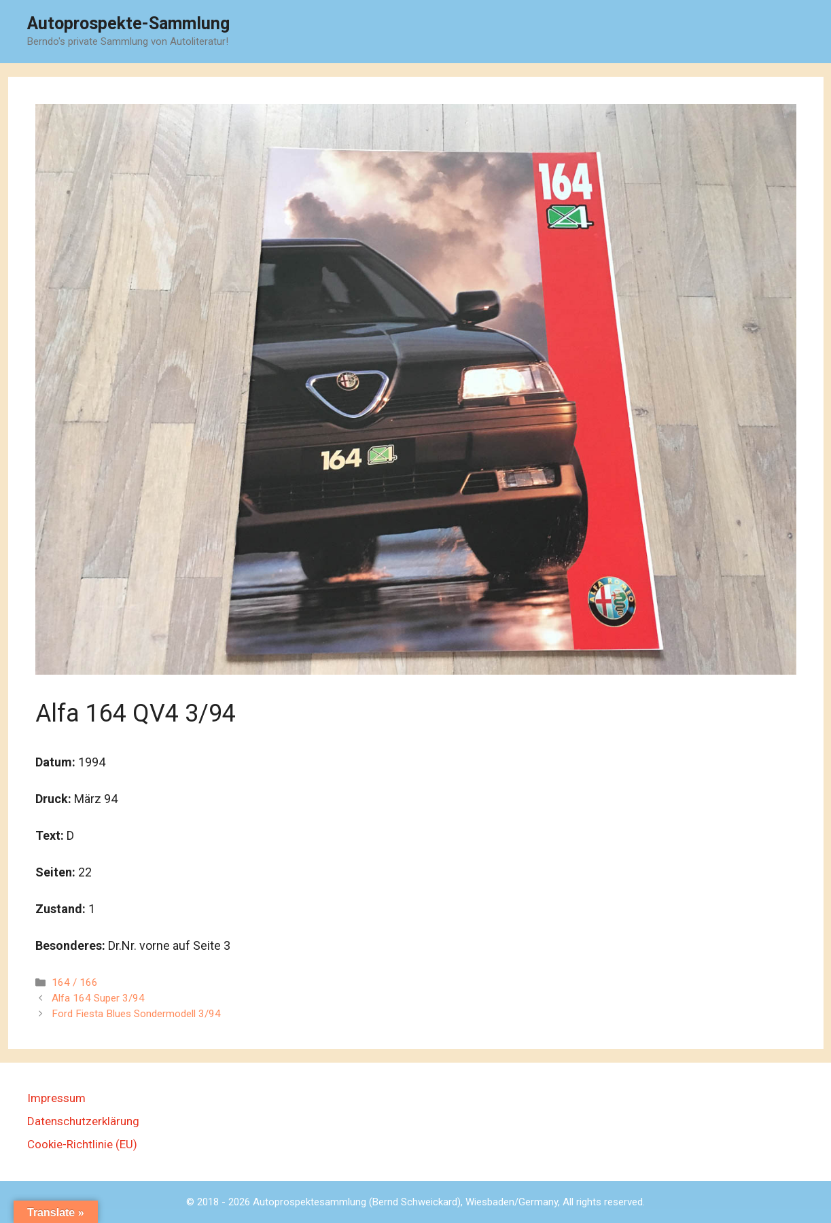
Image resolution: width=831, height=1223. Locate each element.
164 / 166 (75, 982)
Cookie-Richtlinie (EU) (82, 1144)
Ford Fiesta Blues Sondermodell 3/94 (136, 1014)
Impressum (56, 1098)
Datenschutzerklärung (83, 1121)
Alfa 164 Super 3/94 (98, 998)
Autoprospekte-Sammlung (128, 23)
